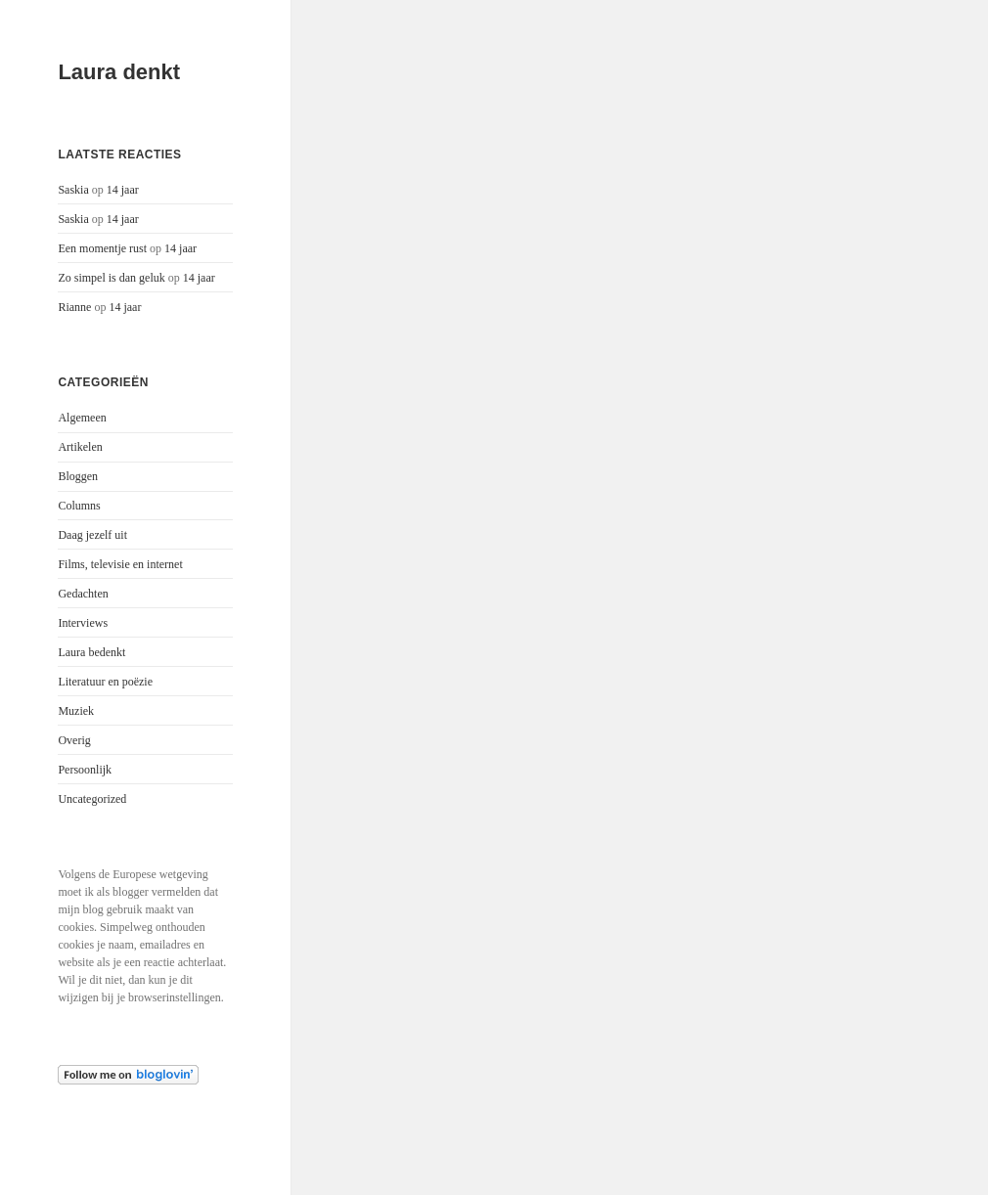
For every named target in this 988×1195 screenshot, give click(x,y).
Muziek (76, 711)
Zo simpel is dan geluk (111, 278)
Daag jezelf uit (92, 535)
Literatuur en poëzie (105, 681)
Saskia (73, 190)
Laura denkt (119, 72)
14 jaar (123, 190)
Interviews (83, 623)
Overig (74, 740)
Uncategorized (92, 799)
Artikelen (80, 447)
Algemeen (82, 417)
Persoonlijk (85, 769)
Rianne (74, 307)
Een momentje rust (102, 248)
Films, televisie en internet (120, 564)
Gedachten (83, 593)
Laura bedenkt (91, 652)
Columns (79, 505)
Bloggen (78, 476)
